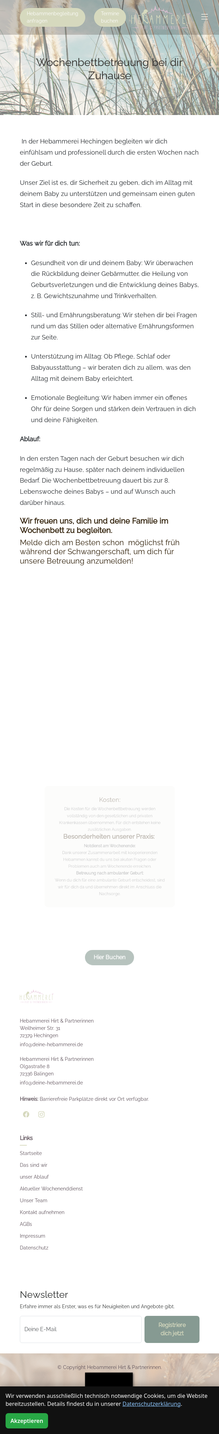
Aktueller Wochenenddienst (51, 1188)
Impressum (32, 1236)
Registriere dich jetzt (172, 1329)
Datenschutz (34, 1247)
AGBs (26, 1224)
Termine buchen (110, 17)
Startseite (31, 1153)
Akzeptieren (26, 1421)
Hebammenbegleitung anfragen (52, 17)
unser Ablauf (34, 1176)
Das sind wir (33, 1165)
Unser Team (33, 1200)
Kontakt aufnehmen (42, 1212)
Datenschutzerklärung (152, 1404)
